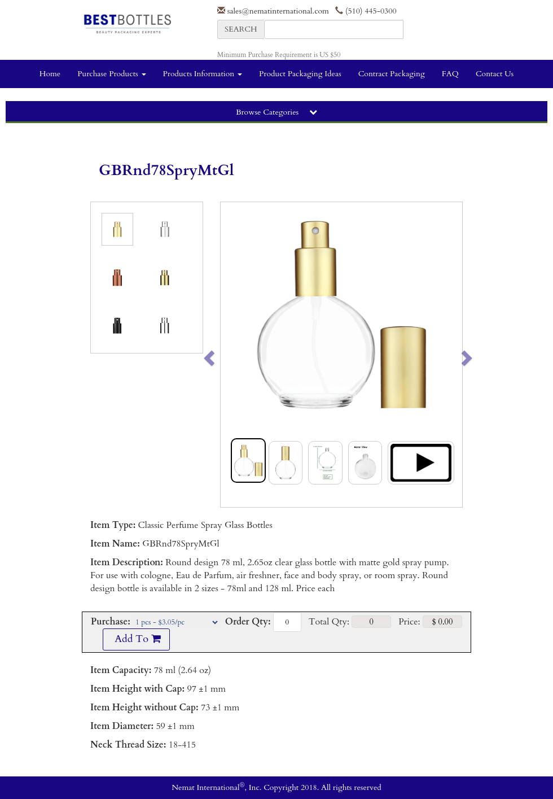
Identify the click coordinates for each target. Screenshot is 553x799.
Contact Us (495, 73)
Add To (136, 639)
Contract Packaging (391, 73)
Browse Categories (276, 112)
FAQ (450, 73)
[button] (233, 354)
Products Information (203, 73)
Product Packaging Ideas (300, 73)
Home (50, 73)
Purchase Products (111, 73)
